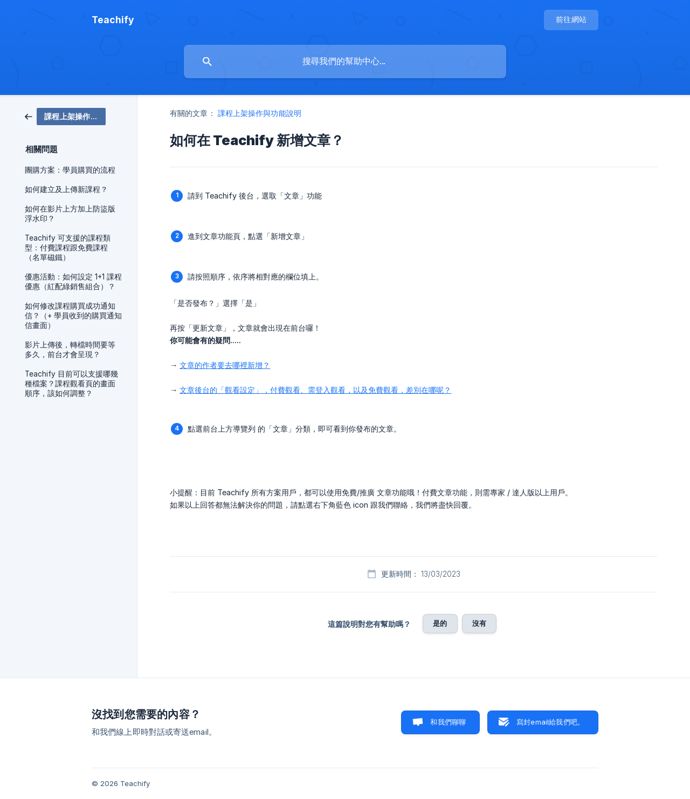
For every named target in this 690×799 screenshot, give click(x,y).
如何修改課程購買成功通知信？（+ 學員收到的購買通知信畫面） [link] (73, 316)
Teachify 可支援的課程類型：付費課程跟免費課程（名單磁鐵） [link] (68, 248)
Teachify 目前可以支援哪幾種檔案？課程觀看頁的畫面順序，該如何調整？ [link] (71, 384)
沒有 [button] (479, 623)
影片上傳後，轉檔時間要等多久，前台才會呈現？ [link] (70, 349)
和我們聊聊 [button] (448, 722)
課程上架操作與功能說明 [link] (259, 113)
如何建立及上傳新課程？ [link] (66, 189)
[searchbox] (345, 61)
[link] (65, 116)
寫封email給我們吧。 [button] (550, 722)
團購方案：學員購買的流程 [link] (70, 170)
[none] (113, 20)
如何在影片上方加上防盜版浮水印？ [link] (70, 213)
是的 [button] (440, 623)
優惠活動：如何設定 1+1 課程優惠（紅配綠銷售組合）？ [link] (73, 281)
